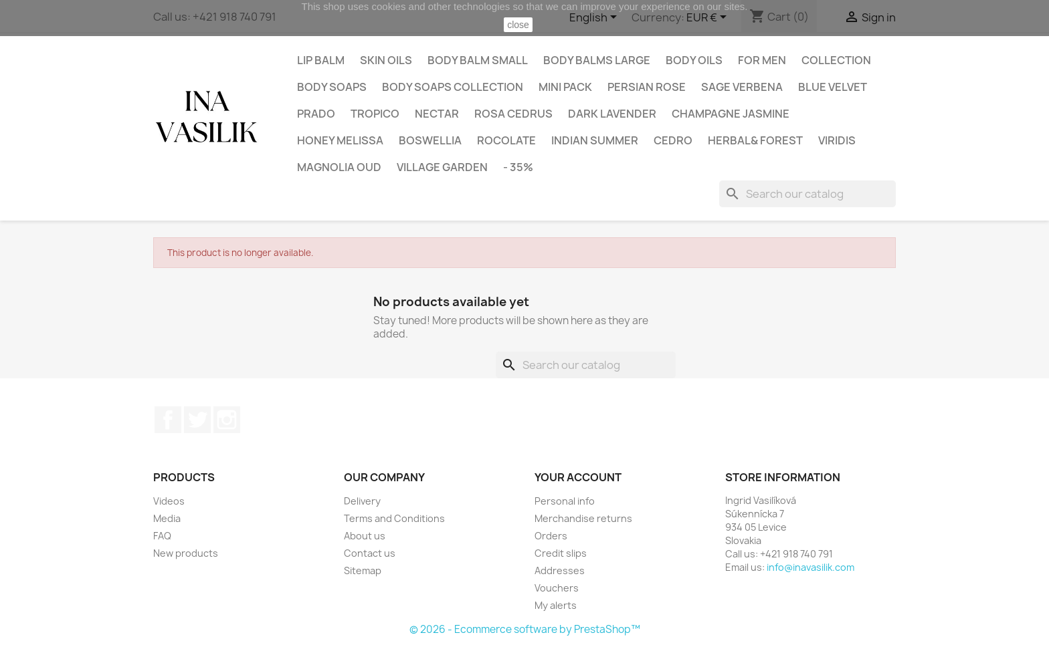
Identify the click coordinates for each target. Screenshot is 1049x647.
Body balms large (596, 60)
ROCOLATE (506, 140)
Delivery (362, 501)
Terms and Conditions (394, 518)
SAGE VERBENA (742, 87)
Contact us (369, 553)
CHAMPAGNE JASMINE (730, 113)
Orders (551, 535)
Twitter (197, 419)
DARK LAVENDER (612, 113)
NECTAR (437, 113)
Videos (169, 501)
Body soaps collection (452, 87)
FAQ (162, 535)
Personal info (565, 501)
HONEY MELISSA (340, 140)
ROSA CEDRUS (513, 113)
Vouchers (557, 587)
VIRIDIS (837, 140)
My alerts (556, 605)
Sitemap (362, 570)
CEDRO (673, 140)
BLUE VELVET (832, 87)
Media (167, 518)
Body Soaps (332, 87)
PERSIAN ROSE (646, 87)
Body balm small (477, 60)
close (518, 24)
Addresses (560, 570)
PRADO (316, 113)
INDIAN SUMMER (594, 140)
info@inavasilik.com (810, 567)
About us (364, 535)
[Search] (807, 193)
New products (185, 553)
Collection (836, 60)
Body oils (694, 60)
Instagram (226, 419)
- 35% (518, 167)
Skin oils (386, 60)
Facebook (168, 419)
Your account (578, 477)
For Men (762, 60)
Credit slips (561, 553)
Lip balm (321, 60)
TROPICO (375, 113)
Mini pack (565, 87)
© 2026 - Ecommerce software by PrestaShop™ (524, 629)
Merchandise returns (583, 518)
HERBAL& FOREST (755, 140)
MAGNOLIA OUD (339, 167)
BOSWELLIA (430, 140)
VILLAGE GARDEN (442, 167)
